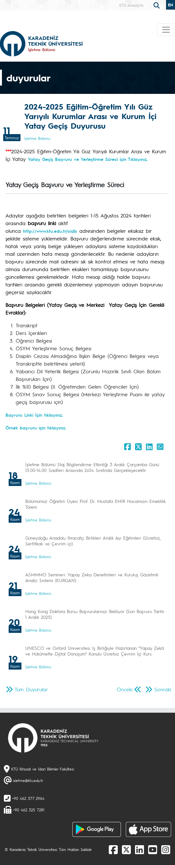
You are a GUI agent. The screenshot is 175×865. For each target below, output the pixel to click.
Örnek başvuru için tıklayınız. (35, 427)
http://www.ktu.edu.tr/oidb (50, 231)
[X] (126, 849)
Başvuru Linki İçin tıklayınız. (34, 415)
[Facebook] (113, 849)
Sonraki (162, 689)
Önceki (124, 689)
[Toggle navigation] (166, 29)
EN (170, 4)
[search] (157, 5)
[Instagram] (165, 849)
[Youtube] (152, 849)
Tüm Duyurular (31, 689)
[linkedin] (139, 849)
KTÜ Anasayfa (131, 5)
